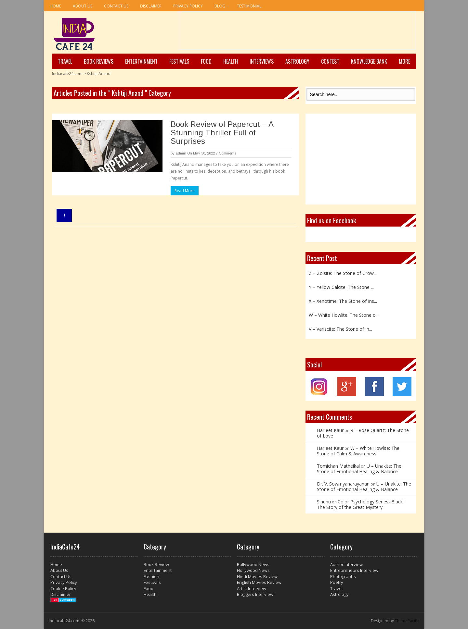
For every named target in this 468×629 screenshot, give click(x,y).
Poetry (336, 582)
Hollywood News (253, 570)
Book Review (156, 564)
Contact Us (116, 6)
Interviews (262, 61)
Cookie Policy (63, 588)
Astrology (297, 61)
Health (230, 61)
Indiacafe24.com (67, 73)
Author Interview (346, 564)
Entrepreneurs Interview (354, 570)
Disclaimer (151, 6)
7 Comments (226, 153)
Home (55, 6)
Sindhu (324, 502)
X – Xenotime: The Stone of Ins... (343, 301)
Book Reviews (98, 61)
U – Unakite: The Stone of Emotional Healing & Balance (359, 469)
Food (206, 61)
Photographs (343, 576)
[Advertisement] (297, 32)
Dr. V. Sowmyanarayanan (343, 484)
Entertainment (141, 61)
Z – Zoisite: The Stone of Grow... (343, 273)
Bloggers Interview (255, 594)
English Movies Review (259, 582)
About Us (82, 6)
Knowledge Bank (369, 61)
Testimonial (249, 6)
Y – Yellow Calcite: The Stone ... (341, 287)
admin (181, 153)
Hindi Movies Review (257, 576)
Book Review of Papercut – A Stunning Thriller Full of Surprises (222, 132)
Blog (219, 6)
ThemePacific (407, 620)
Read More (185, 190)
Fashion (151, 576)
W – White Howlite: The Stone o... (344, 315)
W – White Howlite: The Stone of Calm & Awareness (358, 451)
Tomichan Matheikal (338, 466)
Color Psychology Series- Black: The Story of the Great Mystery (360, 504)
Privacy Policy (188, 6)
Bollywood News (253, 564)
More (404, 61)
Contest (330, 61)
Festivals (179, 61)
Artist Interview (251, 588)
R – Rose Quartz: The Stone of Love (363, 433)
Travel (65, 61)
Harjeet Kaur (330, 430)
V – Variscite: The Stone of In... (340, 329)
